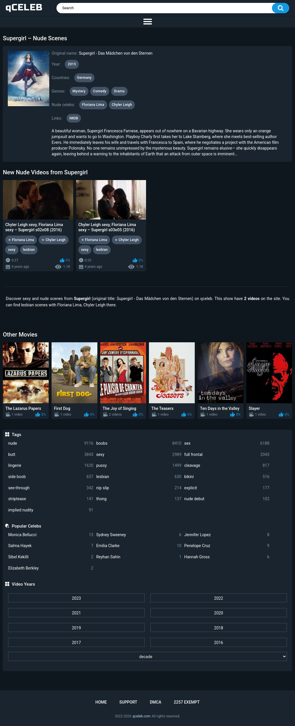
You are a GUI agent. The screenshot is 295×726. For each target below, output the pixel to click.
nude (50, 443)
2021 (76, 613)
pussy (138, 465)
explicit (227, 488)
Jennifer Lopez (227, 534)
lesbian (138, 476)
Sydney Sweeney (138, 534)
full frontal (227, 454)
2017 (76, 642)
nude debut (227, 498)
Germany (84, 78)
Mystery (79, 91)
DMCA (155, 702)
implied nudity (50, 510)
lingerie (50, 465)
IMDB (73, 118)
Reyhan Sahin (138, 557)
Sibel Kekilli (50, 557)
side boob (50, 476)
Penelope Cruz (227, 545)
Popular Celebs (26, 526)
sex (227, 443)
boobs (138, 443)
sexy (138, 454)
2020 (218, 613)
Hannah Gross (227, 557)
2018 (218, 628)
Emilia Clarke (138, 545)
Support (128, 702)
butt (50, 454)
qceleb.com (141, 716)
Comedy (99, 91)
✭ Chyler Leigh (53, 240)
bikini (227, 476)
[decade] (147, 656)
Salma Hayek (50, 545)
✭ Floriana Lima (21, 240)
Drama (119, 91)
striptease (50, 498)
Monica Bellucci (50, 534)
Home (101, 702)
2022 (218, 598)
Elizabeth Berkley (50, 568)
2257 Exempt (187, 702)
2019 (76, 628)
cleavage (227, 465)
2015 (72, 64)
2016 (218, 642)
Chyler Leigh (122, 105)
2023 (76, 598)
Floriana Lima (93, 105)
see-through (50, 488)
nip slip (138, 488)
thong (138, 498)
